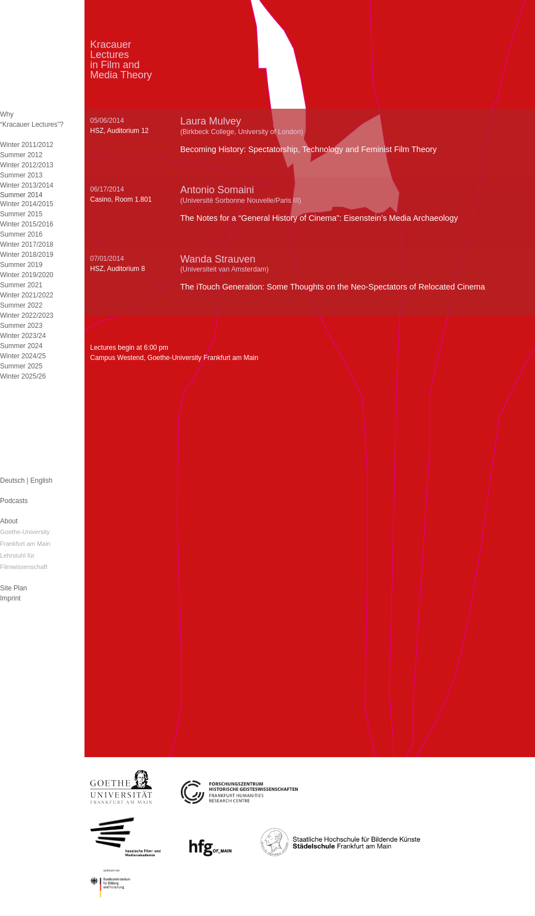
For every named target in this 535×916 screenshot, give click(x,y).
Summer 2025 (21, 366)
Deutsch (12, 480)
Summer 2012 (21, 155)
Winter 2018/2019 (27, 255)
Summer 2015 (21, 214)
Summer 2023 (21, 326)
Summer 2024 (21, 346)
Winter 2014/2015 (27, 204)
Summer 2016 (21, 234)
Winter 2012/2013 (27, 165)
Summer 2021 (21, 285)
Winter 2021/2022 (27, 295)
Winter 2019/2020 (27, 275)
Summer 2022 (21, 305)
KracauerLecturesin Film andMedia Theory (121, 60)
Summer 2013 (21, 175)
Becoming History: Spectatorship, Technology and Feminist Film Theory (308, 149)
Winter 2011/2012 (27, 145)
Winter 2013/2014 (27, 185)
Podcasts (14, 501)
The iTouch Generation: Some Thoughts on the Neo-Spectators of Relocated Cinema (332, 286)
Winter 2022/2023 (27, 315)
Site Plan (13, 588)
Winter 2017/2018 (27, 244)
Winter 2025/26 (23, 376)
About (8, 521)
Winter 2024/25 (23, 356)
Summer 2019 (21, 265)
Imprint (10, 598)
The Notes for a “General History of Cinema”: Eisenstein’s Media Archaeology (319, 218)
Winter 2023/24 (23, 336)
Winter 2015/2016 (27, 224)
